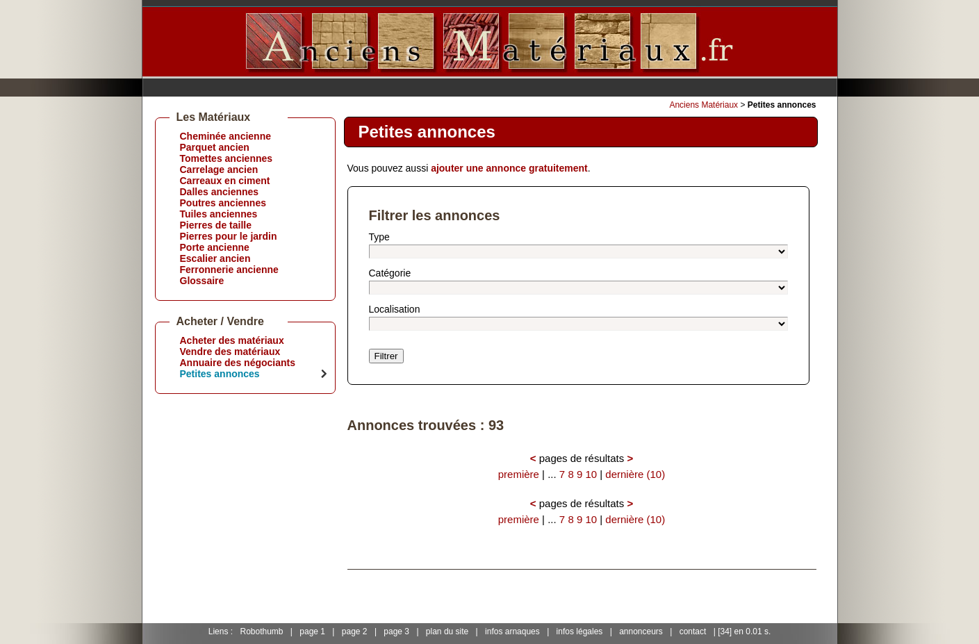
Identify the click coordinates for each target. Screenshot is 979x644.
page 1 (312, 631)
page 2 (355, 631)
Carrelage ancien (219, 169)
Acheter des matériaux (232, 340)
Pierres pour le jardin (228, 236)
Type (379, 236)
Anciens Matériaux (703, 105)
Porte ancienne (214, 247)
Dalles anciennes (219, 191)
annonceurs (641, 631)
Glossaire (202, 280)
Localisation (394, 309)
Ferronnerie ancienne (229, 269)
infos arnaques (512, 631)
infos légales (580, 631)
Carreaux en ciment (225, 180)
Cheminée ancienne (226, 136)
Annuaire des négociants (237, 362)
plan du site (447, 631)
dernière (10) (635, 474)
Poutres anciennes (223, 202)
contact (693, 631)
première (518, 474)
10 (591, 474)
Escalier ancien (215, 258)
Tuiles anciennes (219, 214)
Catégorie (390, 273)
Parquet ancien (214, 147)
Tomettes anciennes (226, 158)
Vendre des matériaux (230, 351)
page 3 (396, 631)
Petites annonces (220, 373)
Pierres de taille (216, 225)
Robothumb (261, 631)
